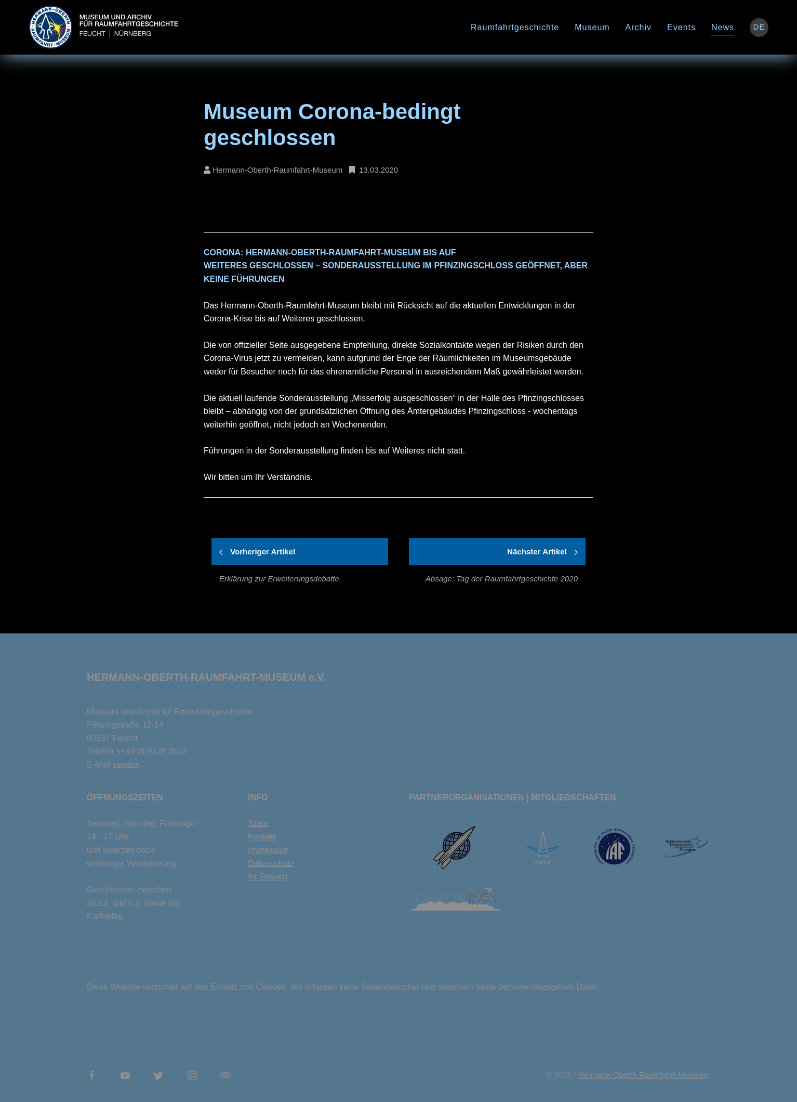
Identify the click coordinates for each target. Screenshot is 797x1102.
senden (126, 764)
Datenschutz (271, 863)
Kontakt (262, 836)
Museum (592, 27)
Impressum (268, 850)
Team (258, 823)
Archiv (639, 27)
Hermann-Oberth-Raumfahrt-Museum (643, 1074)
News (722, 27)
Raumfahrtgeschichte (515, 27)
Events (681, 27)
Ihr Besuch (267, 876)
